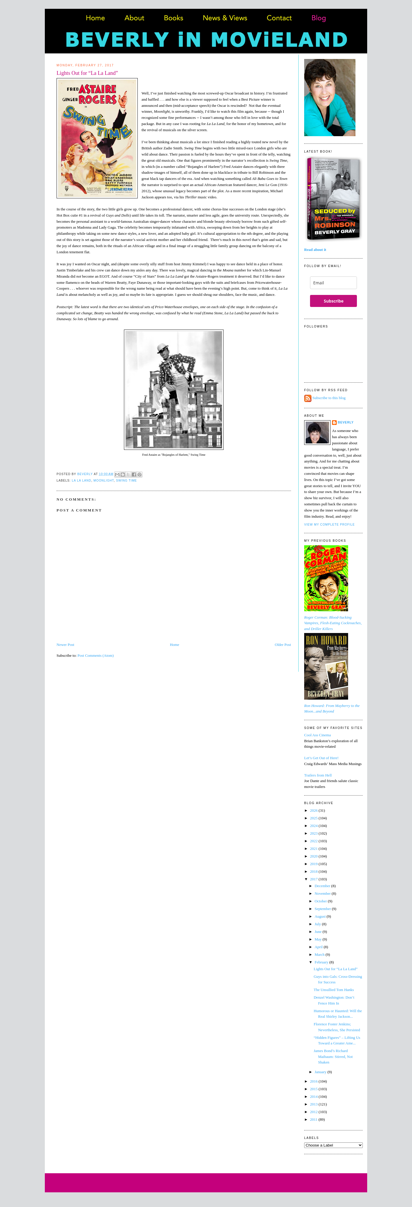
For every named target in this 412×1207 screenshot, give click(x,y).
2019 (314, 864)
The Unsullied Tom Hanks (334, 989)
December (323, 886)
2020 (314, 856)
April (319, 947)
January (321, 1072)
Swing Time (126, 480)
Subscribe (333, 301)
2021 (314, 848)
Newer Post (65, 644)
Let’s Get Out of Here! (321, 758)
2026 (314, 810)
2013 (314, 1104)
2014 (314, 1096)
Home (174, 644)
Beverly (346, 422)
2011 (314, 1119)
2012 (314, 1112)
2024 (314, 825)
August (321, 916)
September (323, 908)
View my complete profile (329, 524)
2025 (314, 818)
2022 (314, 841)
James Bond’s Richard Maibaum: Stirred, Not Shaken (333, 1056)
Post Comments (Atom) (96, 655)
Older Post (283, 644)
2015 (314, 1089)
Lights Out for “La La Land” (335, 969)
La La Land (81, 480)
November (323, 893)
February (322, 962)
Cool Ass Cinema (317, 735)
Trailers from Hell (318, 775)
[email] (333, 282)
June (319, 931)
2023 (314, 833)
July (318, 924)
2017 (314, 879)
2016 (314, 1081)
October (321, 901)
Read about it (315, 249)
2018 (314, 871)
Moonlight (103, 480)
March (320, 954)
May (319, 939)
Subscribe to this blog (328, 398)
